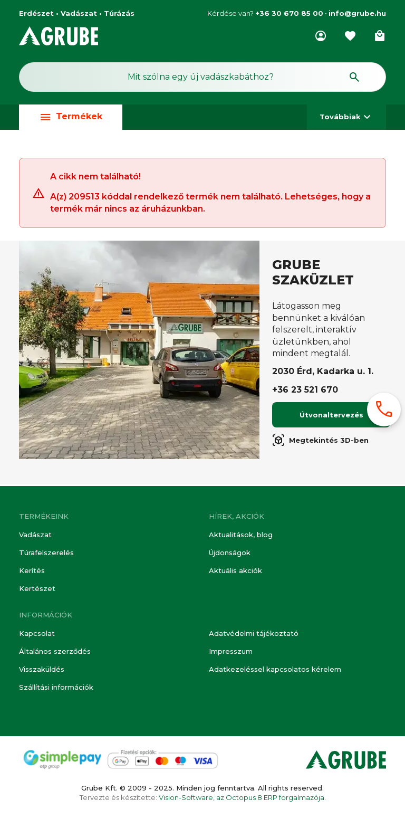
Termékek (70, 116)
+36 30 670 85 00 (289, 13)
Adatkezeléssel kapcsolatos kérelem (275, 669)
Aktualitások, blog (241, 534)
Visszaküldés (41, 669)
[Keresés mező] (202, 77)
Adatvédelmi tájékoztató (253, 633)
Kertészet (37, 588)
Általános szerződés (55, 651)
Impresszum (231, 651)
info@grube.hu (357, 13)
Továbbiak (346, 116)
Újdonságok (229, 552)
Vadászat (35, 534)
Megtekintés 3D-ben (320, 441)
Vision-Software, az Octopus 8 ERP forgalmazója (241, 797)
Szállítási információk (56, 687)
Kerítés (32, 570)
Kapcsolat (37, 633)
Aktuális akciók (235, 570)
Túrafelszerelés (46, 552)
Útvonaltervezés (331, 416)
